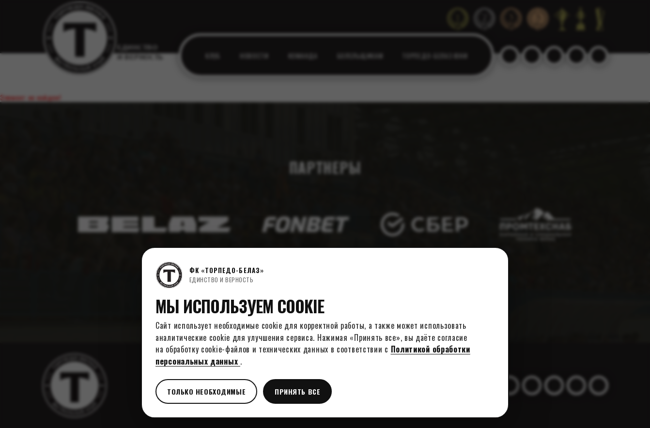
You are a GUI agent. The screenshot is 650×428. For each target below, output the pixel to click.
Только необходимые (206, 391)
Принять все (297, 391)
